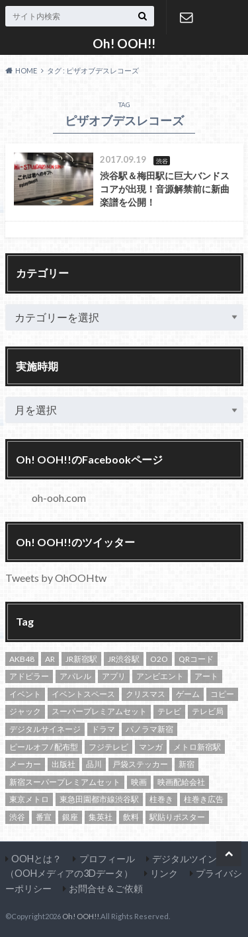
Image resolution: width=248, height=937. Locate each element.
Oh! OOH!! (124, 43)
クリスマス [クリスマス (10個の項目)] (145, 694)
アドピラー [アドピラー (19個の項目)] (29, 676)
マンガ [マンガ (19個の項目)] (151, 747)
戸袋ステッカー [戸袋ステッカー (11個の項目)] (140, 764)
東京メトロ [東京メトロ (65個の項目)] (29, 799)
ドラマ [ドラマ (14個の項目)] (103, 729)
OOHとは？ (36, 858)
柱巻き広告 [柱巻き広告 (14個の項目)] (204, 799)
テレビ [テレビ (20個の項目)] (169, 711)
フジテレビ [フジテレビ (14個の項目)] (108, 747)
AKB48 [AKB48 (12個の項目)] (21, 659)
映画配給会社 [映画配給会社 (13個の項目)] (181, 782)
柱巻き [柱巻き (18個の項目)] (161, 799)
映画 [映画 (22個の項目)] (139, 782)
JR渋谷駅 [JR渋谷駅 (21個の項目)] (124, 659)
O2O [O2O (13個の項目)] (159, 659)
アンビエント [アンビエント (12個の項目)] (160, 676)
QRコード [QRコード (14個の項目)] (196, 659)
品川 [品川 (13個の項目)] (94, 764)
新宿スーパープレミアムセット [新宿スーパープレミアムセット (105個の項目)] (64, 782)
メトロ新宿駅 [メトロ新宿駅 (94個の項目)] (197, 747)
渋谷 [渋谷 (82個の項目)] (17, 817)
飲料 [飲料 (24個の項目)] (131, 817)
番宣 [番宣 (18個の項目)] (44, 817)
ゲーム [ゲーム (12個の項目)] (188, 694)
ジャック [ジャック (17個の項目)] (25, 711)
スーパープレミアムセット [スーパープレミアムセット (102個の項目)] (99, 711)
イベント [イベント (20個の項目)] (25, 694)
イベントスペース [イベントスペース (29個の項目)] (83, 694)
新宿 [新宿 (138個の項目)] (186, 764)
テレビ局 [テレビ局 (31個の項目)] (208, 711)
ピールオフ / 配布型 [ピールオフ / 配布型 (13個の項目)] (43, 747)
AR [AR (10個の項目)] (50, 659)
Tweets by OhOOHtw (55, 577)
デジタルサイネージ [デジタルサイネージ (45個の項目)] (45, 729)
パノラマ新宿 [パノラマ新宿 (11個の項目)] (149, 729)
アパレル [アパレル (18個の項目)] (75, 676)
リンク (164, 873)
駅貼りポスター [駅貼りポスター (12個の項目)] (177, 817)
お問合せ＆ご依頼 (186, 17)
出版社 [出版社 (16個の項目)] (63, 764)
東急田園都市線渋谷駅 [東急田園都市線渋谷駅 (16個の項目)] (99, 799)
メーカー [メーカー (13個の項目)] (25, 764)
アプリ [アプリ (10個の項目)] (114, 676)
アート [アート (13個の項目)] (206, 676)
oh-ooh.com (59, 497)
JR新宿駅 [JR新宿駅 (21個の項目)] (81, 659)
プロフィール (107, 858)
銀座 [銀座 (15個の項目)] (70, 817)
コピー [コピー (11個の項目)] (222, 694)
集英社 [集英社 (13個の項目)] (100, 817)
